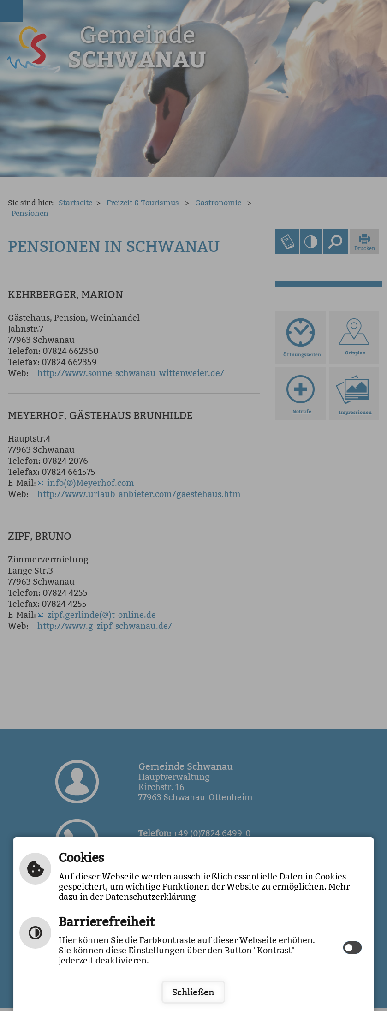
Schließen (193, 992)
